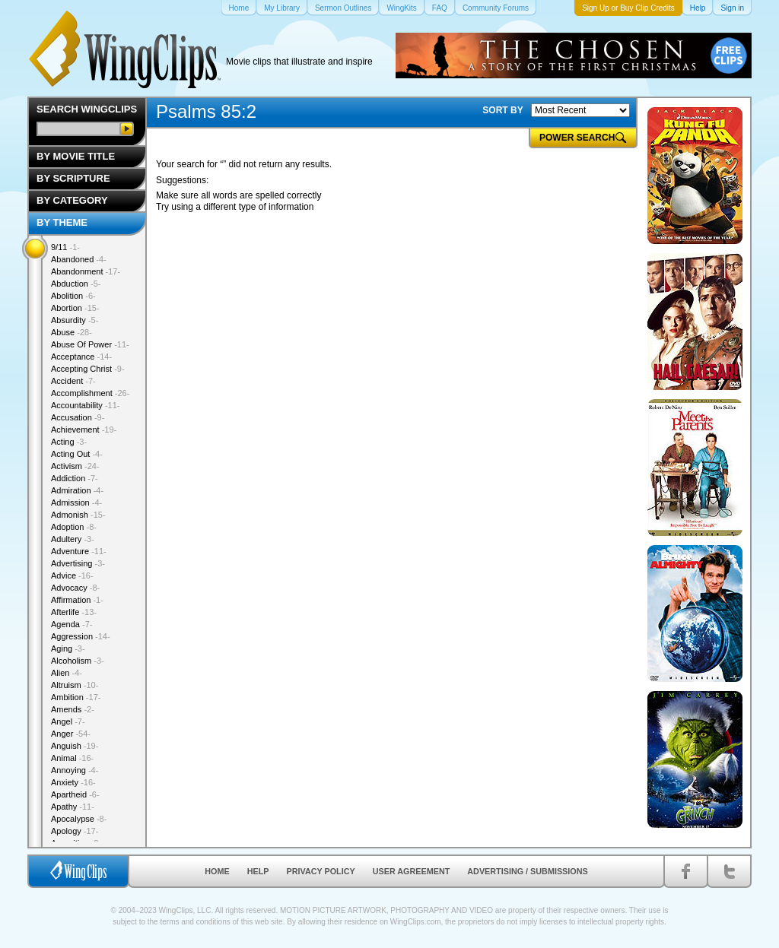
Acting (69, 441)
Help (258, 871)
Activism (75, 466)
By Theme (62, 222)
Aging (68, 648)
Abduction (75, 283)
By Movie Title (76, 156)
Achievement (83, 429)
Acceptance (81, 356)
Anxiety (73, 782)
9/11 (65, 247)
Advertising (78, 563)
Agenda (71, 624)
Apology (74, 830)
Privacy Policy (321, 871)
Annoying (74, 770)
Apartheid (75, 794)
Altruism (74, 685)
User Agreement (411, 871)
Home (217, 871)
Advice (72, 575)
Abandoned (79, 259)
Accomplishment (90, 393)
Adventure (79, 551)
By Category (72, 200)
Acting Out (77, 453)
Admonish (78, 514)
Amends (72, 709)
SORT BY (502, 110)
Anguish (74, 745)
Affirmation (77, 599)
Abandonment (85, 271)
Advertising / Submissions (527, 871)
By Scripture (73, 178)
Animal (72, 758)
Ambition (75, 697)
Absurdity (74, 320)
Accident (73, 380)
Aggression (80, 636)
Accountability (85, 405)
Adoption (74, 526)
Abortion (75, 307)
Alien (66, 672)
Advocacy (75, 587)
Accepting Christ (88, 368)
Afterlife (74, 612)
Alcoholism (77, 660)
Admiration (77, 490)
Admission (76, 502)
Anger (71, 733)
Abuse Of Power (90, 344)
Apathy (72, 806)
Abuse (71, 332)
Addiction (74, 478)
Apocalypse (79, 818)
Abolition (73, 295)
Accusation (77, 417)
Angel (68, 721)
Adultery (72, 539)
